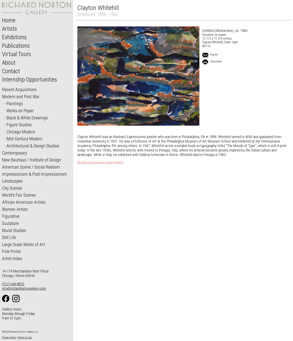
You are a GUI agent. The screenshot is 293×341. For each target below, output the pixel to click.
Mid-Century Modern (25, 138)
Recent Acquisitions (19, 89)
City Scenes (12, 188)
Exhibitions (14, 37)
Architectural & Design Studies (33, 145)
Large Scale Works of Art (23, 244)
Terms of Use (25, 337)
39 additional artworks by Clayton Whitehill (100, 162)
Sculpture (10, 223)
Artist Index (12, 258)
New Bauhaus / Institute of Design (31, 159)
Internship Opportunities (29, 79)
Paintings (15, 103)
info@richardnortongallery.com (24, 288)
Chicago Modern (21, 131)
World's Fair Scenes (19, 195)
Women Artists (15, 209)
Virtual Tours (16, 54)
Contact (11, 71)
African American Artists (23, 202)
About (8, 62)
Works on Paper (20, 110)
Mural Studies (14, 230)
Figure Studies (19, 124)
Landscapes (12, 181)
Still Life (9, 237)
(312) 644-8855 (13, 284)
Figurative (11, 216)
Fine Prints (11, 251)
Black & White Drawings (27, 117)
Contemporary (14, 153)
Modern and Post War (20, 96)
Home (8, 20)
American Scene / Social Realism (31, 167)
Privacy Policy (9, 337)
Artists (9, 28)
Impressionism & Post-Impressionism (34, 174)
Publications (16, 45)
